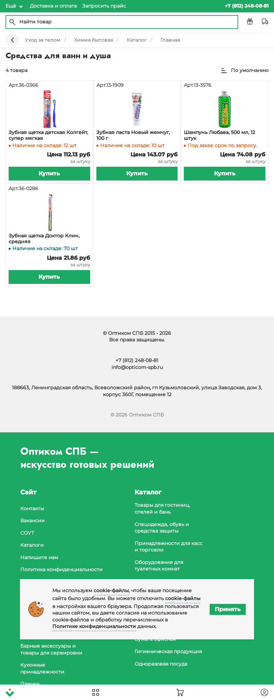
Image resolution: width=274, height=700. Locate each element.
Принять (228, 609)
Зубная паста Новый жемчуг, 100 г (133, 135)
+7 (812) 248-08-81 (137, 360)
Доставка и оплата (53, 6)
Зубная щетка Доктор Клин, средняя (44, 239)
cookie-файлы (111, 590)
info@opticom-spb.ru (137, 367)
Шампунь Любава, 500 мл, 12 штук (219, 135)
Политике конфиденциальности (94, 626)
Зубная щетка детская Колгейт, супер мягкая (48, 135)
